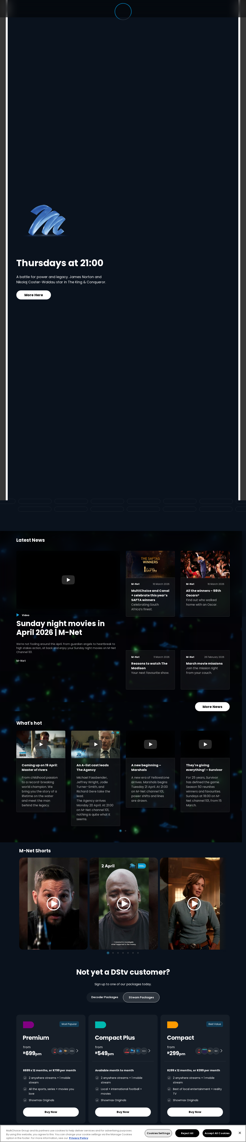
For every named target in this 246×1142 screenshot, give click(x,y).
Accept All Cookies (217, 1133)
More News (212, 706)
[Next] (222, 903)
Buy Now (51, 1112)
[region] (123, 1133)
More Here (33, 295)
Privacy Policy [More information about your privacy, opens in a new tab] (78, 1138)
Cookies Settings (158, 1133)
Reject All (187, 1133)
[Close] (240, 1133)
